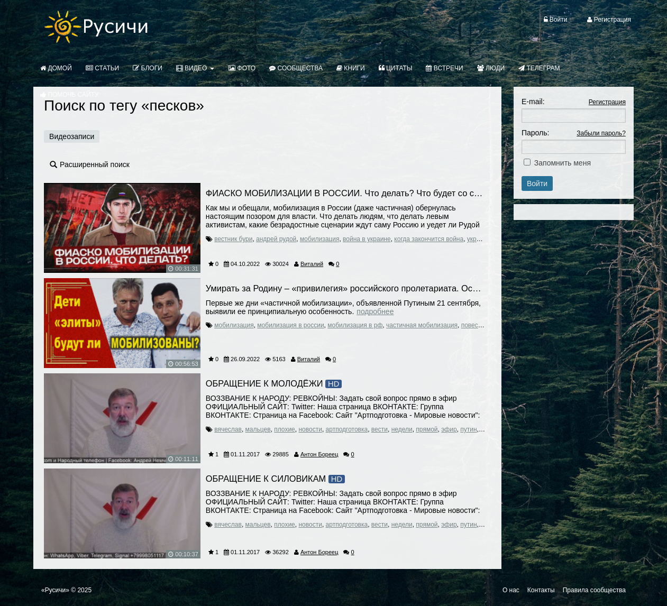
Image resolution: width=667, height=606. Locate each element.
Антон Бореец (319, 454)
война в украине (367, 239)
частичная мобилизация (422, 325)
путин (468, 429)
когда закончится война (428, 239)
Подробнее (375, 311)
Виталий (311, 264)
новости (310, 429)
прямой (426, 429)
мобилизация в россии (290, 325)
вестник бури (233, 239)
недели (402, 429)
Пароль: (535, 132)
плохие (284, 429)
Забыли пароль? (601, 133)
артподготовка (347, 429)
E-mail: (533, 101)
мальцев (258, 429)
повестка (474, 325)
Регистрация (607, 102)
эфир (448, 429)
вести (379, 429)
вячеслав (228, 429)
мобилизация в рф (354, 325)
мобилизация (319, 239)
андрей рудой (276, 239)
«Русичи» (55, 590)
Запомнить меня (562, 163)
